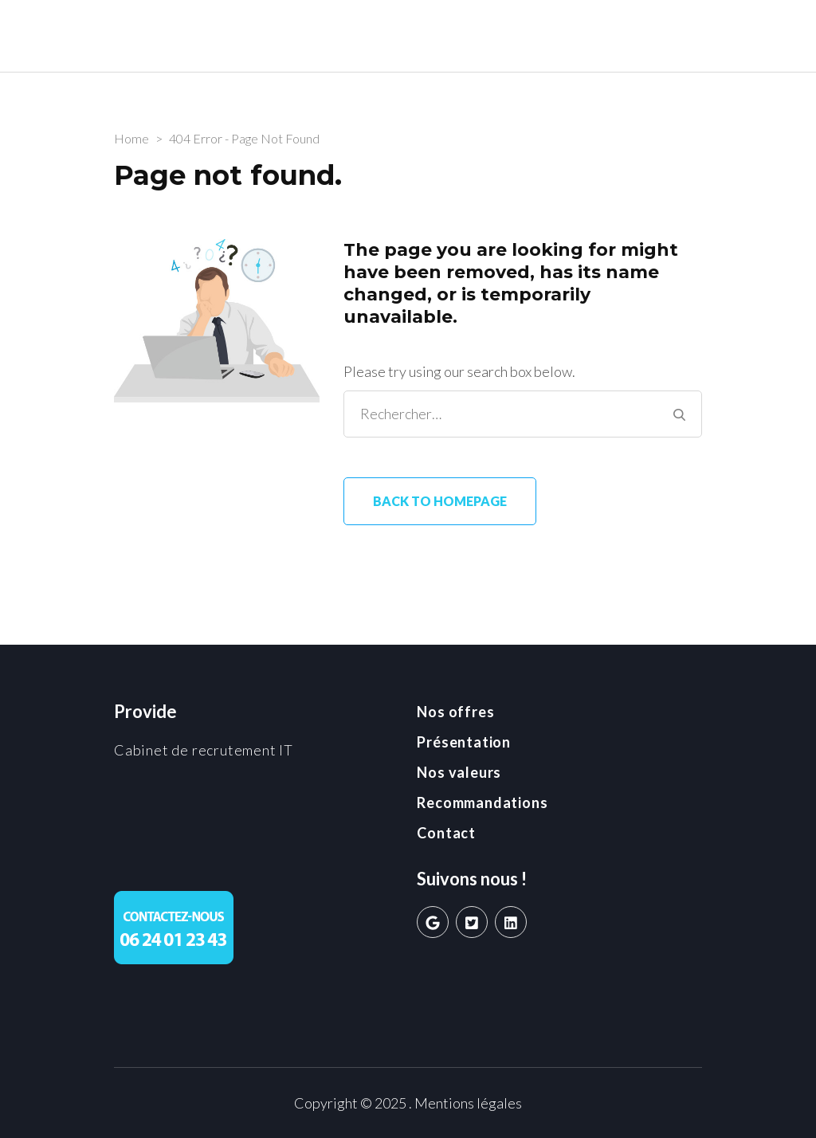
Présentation (464, 742)
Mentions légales (468, 1103)
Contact (446, 833)
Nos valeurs (459, 772)
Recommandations (482, 802)
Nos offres (455, 711)
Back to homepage (440, 500)
